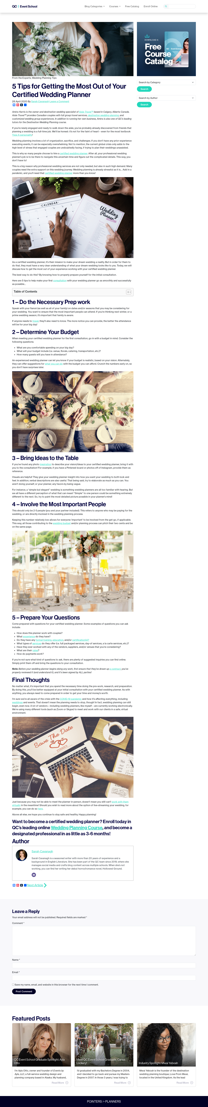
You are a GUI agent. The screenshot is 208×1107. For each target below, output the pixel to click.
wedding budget (62, 523)
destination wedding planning (103, 115)
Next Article (35, 885)
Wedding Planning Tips (44, 77)
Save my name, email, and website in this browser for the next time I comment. (57, 984)
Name (16, 959)
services (36, 643)
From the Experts (21, 77)
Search (144, 89)
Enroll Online (151, 6)
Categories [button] (94, 6)
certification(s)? (80, 640)
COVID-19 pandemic (71, 698)
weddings (17, 702)
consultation (60, 280)
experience (29, 636)
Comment (18, 923)
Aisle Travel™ (86, 111)
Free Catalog (132, 6)
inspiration (45, 464)
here (40, 808)
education (58, 640)
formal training (44, 640)
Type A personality (22, 134)
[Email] (34, 875)
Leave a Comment (59, 101)
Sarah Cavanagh (40, 101)
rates (35, 650)
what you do (54, 363)
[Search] (182, 6)
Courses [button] (114, 6)
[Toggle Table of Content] (127, 292)
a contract (115, 668)
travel (35, 321)
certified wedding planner (73, 153)
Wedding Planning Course (76, 827)
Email (16, 972)
